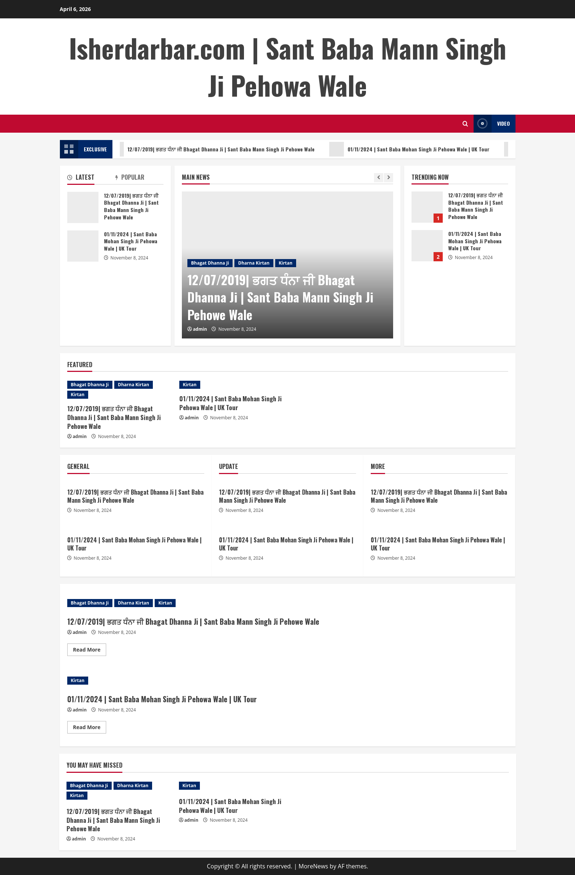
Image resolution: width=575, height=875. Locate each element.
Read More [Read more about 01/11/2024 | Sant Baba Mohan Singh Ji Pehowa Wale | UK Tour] (90, 728)
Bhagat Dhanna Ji (210, 263)
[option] (287, 264)
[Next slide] (388, 177)
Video (492, 124)
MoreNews (313, 866)
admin (200, 329)
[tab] (91, 178)
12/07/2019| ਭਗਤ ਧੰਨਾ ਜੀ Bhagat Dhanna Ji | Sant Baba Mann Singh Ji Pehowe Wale (218, 149)
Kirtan (285, 263)
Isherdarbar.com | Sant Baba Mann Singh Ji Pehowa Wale (287, 66)
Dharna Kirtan (253, 263)
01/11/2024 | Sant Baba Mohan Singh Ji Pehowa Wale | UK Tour (416, 149)
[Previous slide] (378, 177)
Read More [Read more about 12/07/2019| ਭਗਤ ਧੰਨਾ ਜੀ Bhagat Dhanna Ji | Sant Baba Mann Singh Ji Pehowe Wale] (90, 651)
